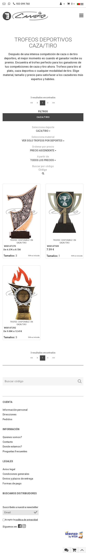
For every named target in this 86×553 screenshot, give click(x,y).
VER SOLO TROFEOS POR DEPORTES (43, 140)
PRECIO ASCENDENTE (43, 150)
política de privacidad (26, 519)
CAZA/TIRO (43, 130)
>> (53, 103)
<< (31, 103)
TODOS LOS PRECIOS (43, 160)
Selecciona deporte (43, 127)
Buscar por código (43, 166)
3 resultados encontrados (43, 97)
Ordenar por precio (43, 146)
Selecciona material (43, 137)
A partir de (43, 156)
